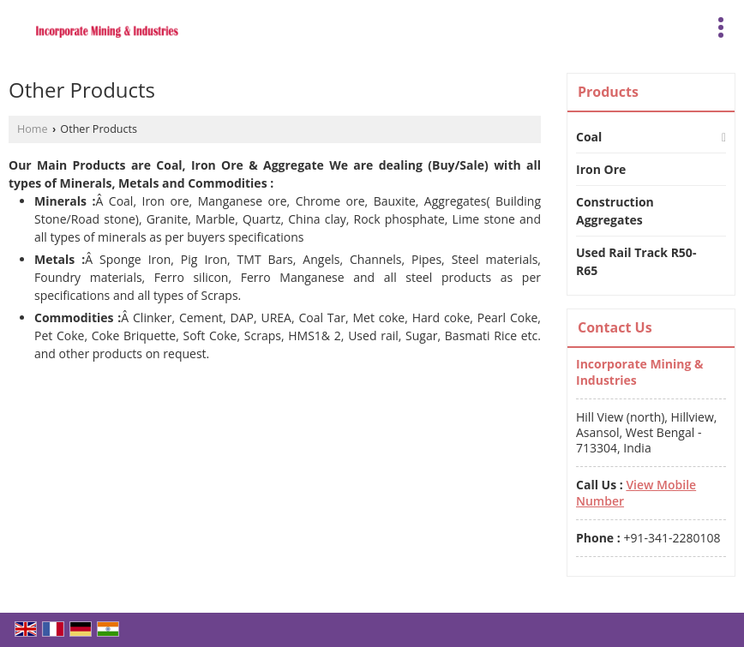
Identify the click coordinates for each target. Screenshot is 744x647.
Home (32, 129)
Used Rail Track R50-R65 (636, 261)
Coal (589, 137)
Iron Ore (601, 169)
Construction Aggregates (615, 211)
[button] (636, 492)
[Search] (686, 24)
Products (608, 91)
